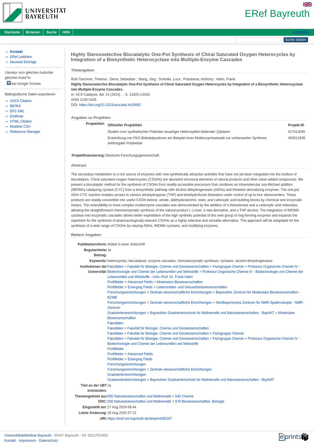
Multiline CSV (20, 127)
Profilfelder (115, 282)
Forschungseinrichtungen (126, 292)
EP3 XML (17, 111)
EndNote (16, 116)
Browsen (33, 32)
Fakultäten (115, 267)
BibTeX (15, 106)
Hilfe (66, 32)
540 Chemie (184, 396)
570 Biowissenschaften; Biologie (199, 401)
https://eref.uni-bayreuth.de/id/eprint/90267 (139, 419)
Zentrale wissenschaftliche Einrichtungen (181, 292)
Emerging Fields (140, 287)
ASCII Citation (20, 101)
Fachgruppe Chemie (228, 267)
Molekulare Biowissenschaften (180, 282)
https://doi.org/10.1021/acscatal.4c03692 (110, 105)
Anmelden (300, 32)
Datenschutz (48, 441)
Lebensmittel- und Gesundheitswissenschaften (191, 287)
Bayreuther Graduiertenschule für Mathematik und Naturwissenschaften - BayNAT (212, 313)
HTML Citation (21, 121)
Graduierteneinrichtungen (126, 313)
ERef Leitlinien (21, 57)
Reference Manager (25, 132)
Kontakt (10, 441)
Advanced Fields (140, 282)
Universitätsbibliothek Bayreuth (28, 435)
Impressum (28, 441)
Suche (51, 32)
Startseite (12, 32)
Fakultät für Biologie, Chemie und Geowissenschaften (168, 267)
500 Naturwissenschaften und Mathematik (139, 396)
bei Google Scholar (24, 83)
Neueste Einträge (23, 62)
